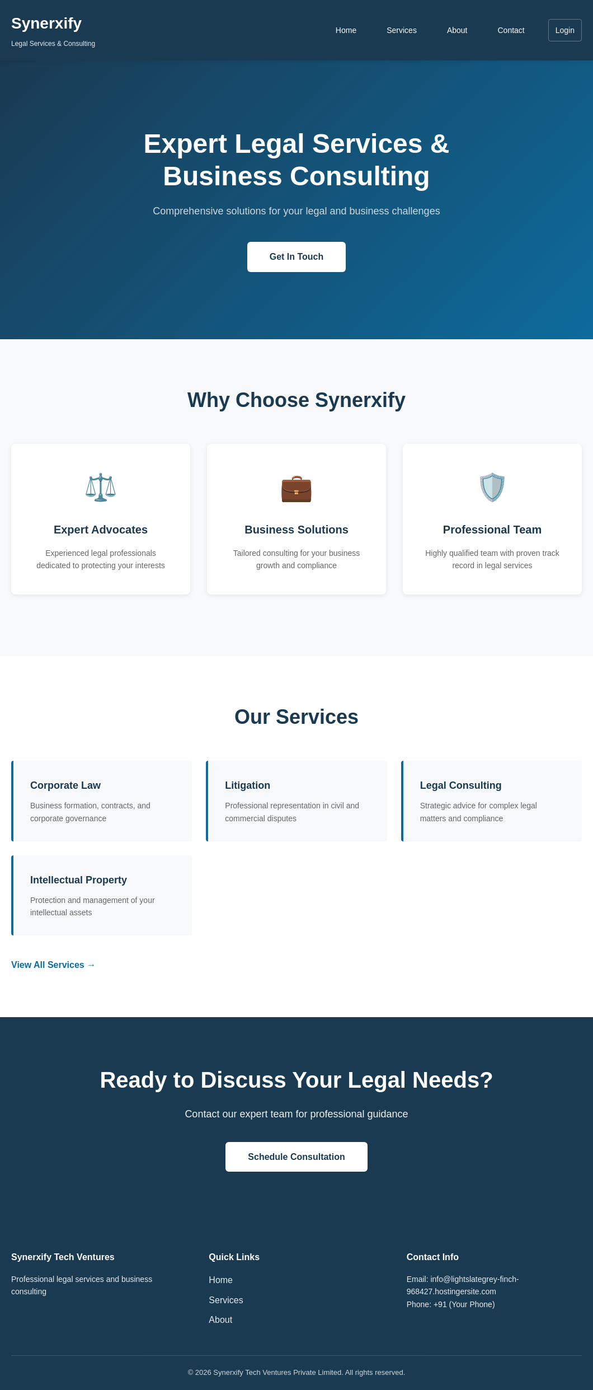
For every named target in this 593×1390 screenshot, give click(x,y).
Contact (510, 30)
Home (346, 30)
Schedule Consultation (296, 1157)
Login (565, 30)
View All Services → (53, 965)
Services (402, 30)
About (457, 30)
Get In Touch (297, 256)
